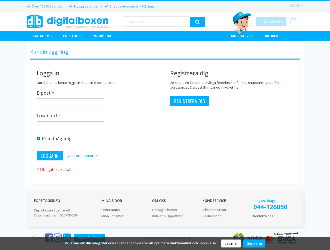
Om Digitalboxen (164, 209)
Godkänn (254, 243)
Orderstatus (110, 209)
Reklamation (211, 216)
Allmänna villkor (214, 209)
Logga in (297, 5)
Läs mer (231, 243)
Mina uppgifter (112, 216)
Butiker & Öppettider (167, 216)
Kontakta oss (263, 216)
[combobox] (156, 22)
